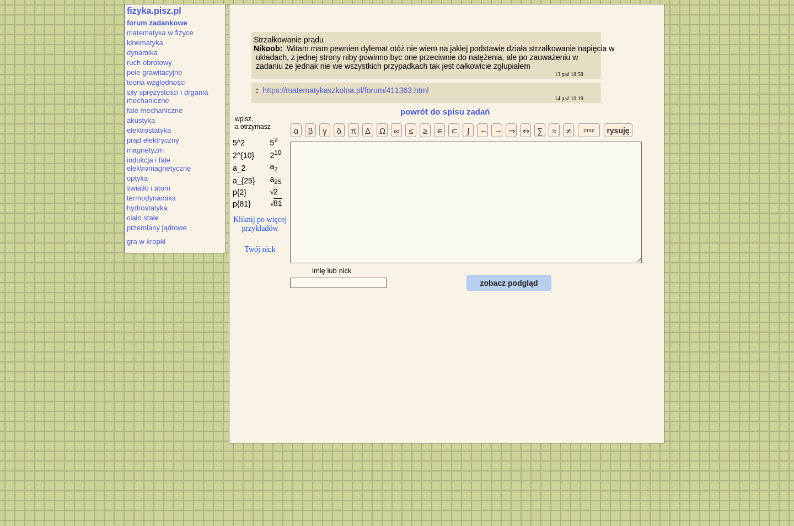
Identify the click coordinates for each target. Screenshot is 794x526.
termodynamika (151, 198)
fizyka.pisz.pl (154, 10)
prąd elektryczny (153, 140)
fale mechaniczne (155, 110)
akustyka (141, 120)
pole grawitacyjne (154, 72)
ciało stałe (143, 218)
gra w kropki (146, 241)
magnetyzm (145, 150)
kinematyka (145, 43)
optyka (137, 178)
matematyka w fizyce (160, 33)
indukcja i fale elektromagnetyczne (159, 164)
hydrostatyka (147, 208)
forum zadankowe (157, 23)
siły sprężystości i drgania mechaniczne (167, 96)
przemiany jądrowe (157, 228)
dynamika (142, 52)
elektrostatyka (149, 130)
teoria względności (156, 82)
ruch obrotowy (149, 62)
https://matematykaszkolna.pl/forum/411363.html (346, 90)
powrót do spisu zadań (445, 111)
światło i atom (148, 188)
